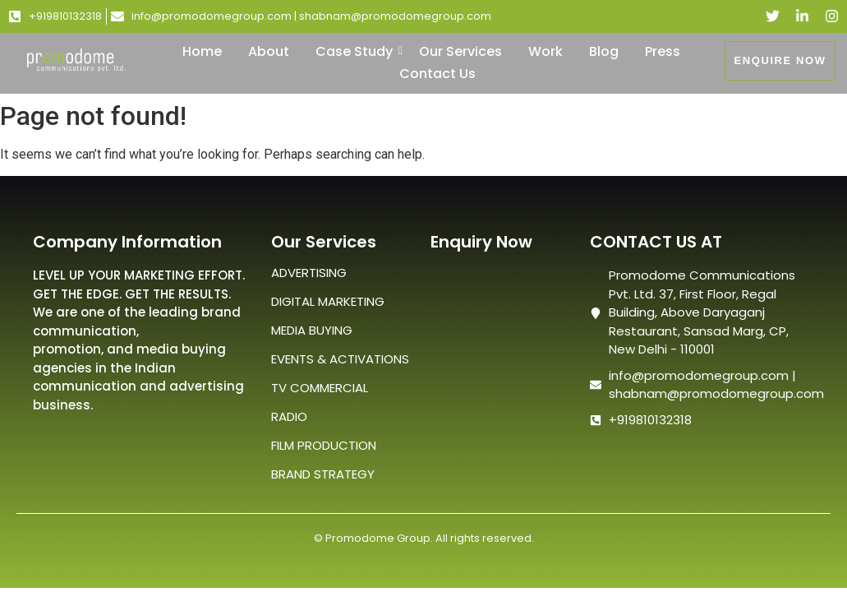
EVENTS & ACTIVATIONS (340, 359)
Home (202, 51)
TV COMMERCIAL (319, 387)
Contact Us (437, 73)
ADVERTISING (309, 272)
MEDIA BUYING (311, 330)
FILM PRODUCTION (323, 445)
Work (545, 51)
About (268, 51)
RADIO (289, 416)
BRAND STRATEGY (323, 474)
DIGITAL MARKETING (327, 301)
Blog (604, 51)
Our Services (460, 51)
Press (662, 51)
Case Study (357, 51)
